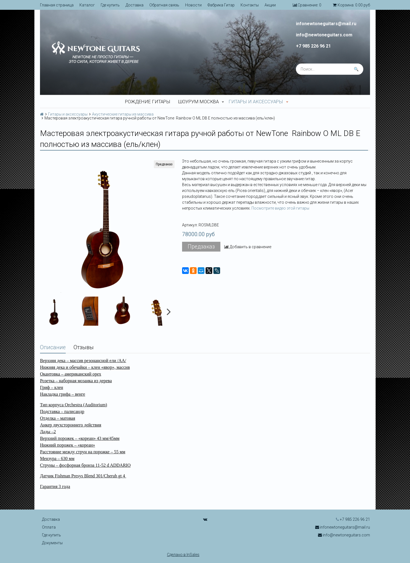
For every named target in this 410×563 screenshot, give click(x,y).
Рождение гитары (147, 101)
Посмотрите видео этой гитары (280, 208)
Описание (53, 347)
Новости (193, 5)
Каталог (87, 5)
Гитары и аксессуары (255, 101)
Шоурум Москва (198, 101)
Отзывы (84, 347)
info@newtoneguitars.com (324, 35)
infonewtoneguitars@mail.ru (326, 24)
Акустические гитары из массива (123, 114)
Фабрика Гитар (221, 5)
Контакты (250, 5)
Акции (270, 5)
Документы (52, 543)
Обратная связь (164, 5)
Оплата (49, 527)
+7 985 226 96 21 (313, 46)
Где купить (110, 5)
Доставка (134, 5)
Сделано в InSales (183, 554)
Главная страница (57, 5)
